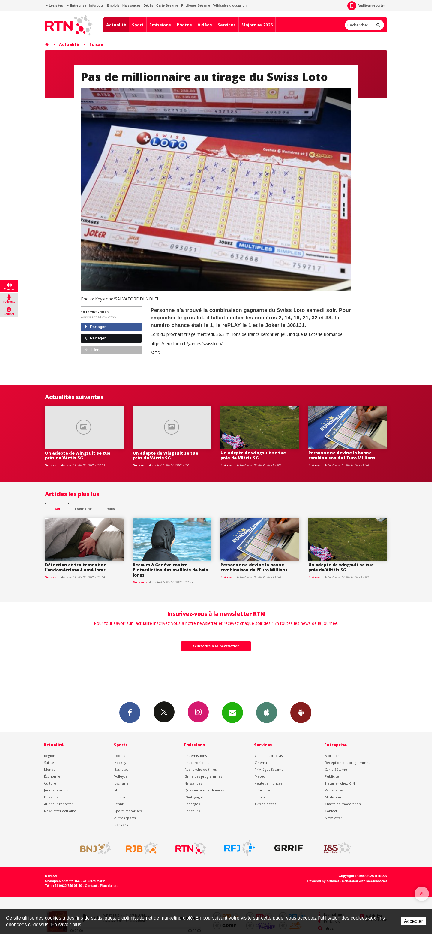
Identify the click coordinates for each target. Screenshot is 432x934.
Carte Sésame (167, 5)
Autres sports (125, 818)
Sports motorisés (128, 811)
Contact (331, 811)
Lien (92, 350)
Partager (95, 326)
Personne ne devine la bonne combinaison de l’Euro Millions (342, 455)
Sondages (192, 804)
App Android (300, 712)
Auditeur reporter (58, 804)
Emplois (112, 5)
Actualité (116, 25)
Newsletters (232, 712)
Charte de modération (343, 804)
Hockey (120, 762)
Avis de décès (265, 804)
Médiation (333, 797)
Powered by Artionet (323, 881)
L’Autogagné (194, 797)
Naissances (131, 5)
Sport (138, 25)
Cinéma (261, 762)
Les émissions (195, 756)
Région (49, 756)
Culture (50, 783)
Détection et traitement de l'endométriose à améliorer (75, 567)
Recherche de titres (200, 769)
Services (227, 25)
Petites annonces (268, 783)
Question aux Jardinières (204, 790)
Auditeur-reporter (366, 5)
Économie (52, 776)
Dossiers (51, 797)
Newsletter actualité (60, 811)
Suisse (96, 44)
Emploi (260, 797)
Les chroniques (196, 762)
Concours (192, 811)
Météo (260, 776)
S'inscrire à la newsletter (216, 646)
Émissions (160, 25)
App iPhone (266, 712)
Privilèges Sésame (195, 5)
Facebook (129, 712)
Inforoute (96, 5)
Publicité (332, 776)
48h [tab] (57, 508)
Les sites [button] (54, 5)
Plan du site (109, 885)
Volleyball (121, 776)
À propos (332, 756)
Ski (116, 790)
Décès (148, 5)
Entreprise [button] (76, 5)
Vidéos (205, 25)
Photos (184, 25)
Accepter (413, 921)
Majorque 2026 (257, 25)
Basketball (122, 769)
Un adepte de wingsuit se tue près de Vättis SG (77, 455)
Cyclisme (121, 783)
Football (120, 756)
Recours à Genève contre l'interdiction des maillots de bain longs (170, 570)
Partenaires (334, 790)
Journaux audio (56, 790)
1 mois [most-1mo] (109, 508)
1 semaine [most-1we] (83, 508)
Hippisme (122, 797)
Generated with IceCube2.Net (364, 881)
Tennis (119, 804)
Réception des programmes (347, 762)
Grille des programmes (203, 776)
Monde (50, 769)
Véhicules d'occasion (229, 5)
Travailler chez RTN (340, 783)
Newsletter (333, 818)
